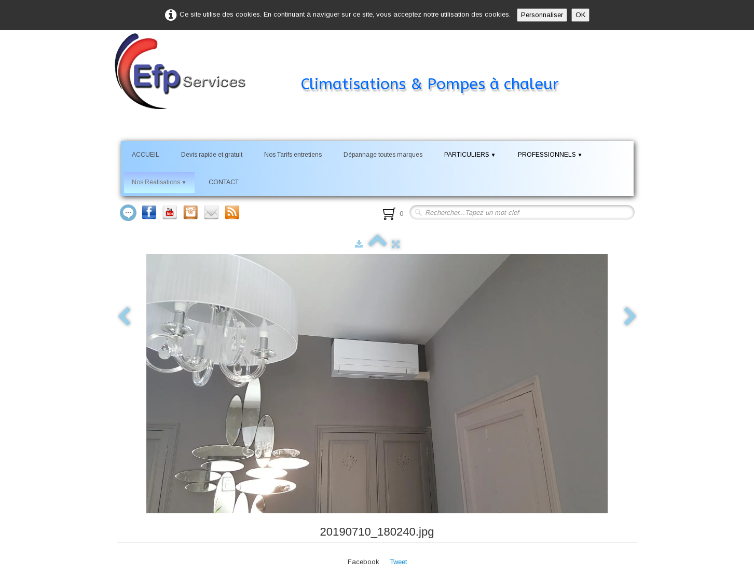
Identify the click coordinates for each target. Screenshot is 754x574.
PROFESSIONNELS (550, 154)
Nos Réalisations (159, 182)
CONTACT (224, 182)
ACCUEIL (145, 154)
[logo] (352, 64)
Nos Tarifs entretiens (293, 154)
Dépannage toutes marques (383, 154)
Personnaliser (542, 15)
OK (580, 15)
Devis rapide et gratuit (211, 154)
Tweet (398, 562)
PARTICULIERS (470, 154)
